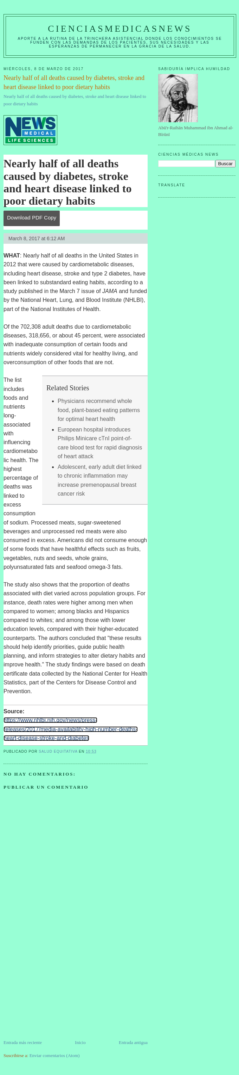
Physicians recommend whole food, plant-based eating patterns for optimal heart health (99, 410)
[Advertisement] (56, 990)
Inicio (80, 1042)
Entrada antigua (133, 1042)
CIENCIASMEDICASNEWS (120, 29)
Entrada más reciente (23, 1042)
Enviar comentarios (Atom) (55, 1055)
